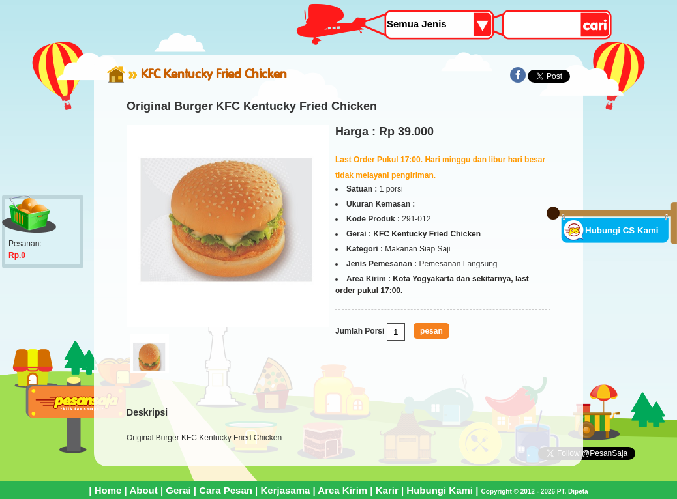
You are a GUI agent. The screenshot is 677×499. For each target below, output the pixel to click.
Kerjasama (285, 490)
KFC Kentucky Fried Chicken (214, 73)
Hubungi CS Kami (622, 230)
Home (108, 490)
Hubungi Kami (439, 490)
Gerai (178, 490)
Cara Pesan (225, 490)
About (143, 490)
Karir (387, 490)
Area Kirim (342, 490)
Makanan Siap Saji (417, 248)
